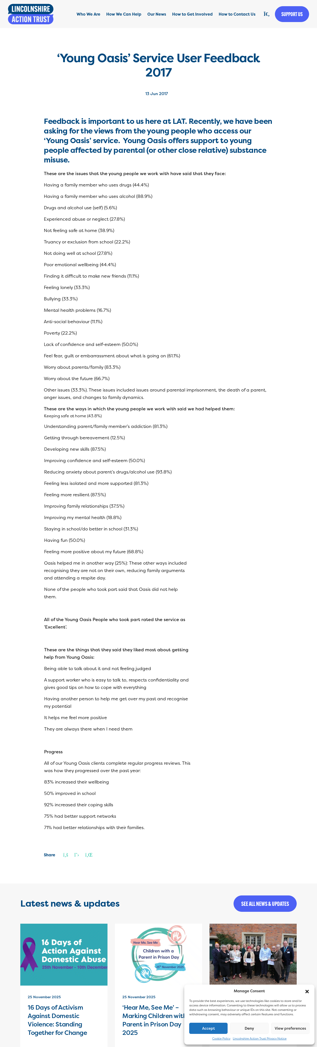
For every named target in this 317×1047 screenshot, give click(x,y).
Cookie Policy (221, 1038)
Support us (292, 14)
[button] (307, 991)
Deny (249, 1028)
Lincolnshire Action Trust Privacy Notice (260, 1038)
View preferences (290, 1028)
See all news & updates (265, 903)
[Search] (267, 14)
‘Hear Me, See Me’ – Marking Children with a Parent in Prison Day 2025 (157, 1020)
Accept (208, 1028)
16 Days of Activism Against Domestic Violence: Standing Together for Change (57, 1020)
